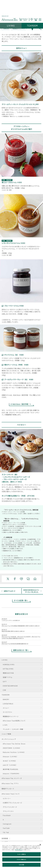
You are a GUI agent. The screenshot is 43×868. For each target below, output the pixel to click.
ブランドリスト (8, 811)
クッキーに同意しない (21, 859)
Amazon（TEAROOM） (11, 773)
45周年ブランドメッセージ (12, 803)
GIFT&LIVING (8, 669)
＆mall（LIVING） (10, 761)
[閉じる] (40, 844)
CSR (4, 690)
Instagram (7, 824)
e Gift (5, 725)
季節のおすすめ (8, 673)
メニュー (6, 708)
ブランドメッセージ (10, 807)
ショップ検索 (6, 734)
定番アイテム (7, 677)
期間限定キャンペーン (11, 716)
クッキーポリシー (18, 849)
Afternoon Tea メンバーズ (12, 778)
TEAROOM (6, 695)
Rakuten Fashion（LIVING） (14, 752)
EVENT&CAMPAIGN (10, 686)
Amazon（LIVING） (10, 756)
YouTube (6, 828)
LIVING (4, 660)
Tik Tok (6, 832)
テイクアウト (7, 712)
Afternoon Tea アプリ (10, 783)
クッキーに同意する (21, 854)
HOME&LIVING (8, 664)
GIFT (5, 681)
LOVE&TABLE (8, 704)
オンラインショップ (9, 739)
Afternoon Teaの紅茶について (14, 721)
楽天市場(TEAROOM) (10, 769)
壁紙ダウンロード (8, 789)
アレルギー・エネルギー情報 (13, 729)
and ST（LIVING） (10, 765)
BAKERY (6, 699)
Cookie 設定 (21, 864)
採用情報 (5, 838)
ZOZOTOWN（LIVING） (12, 748)
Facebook (7, 815)
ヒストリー (7, 798)
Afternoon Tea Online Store (14, 744)
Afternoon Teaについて (11, 794)
